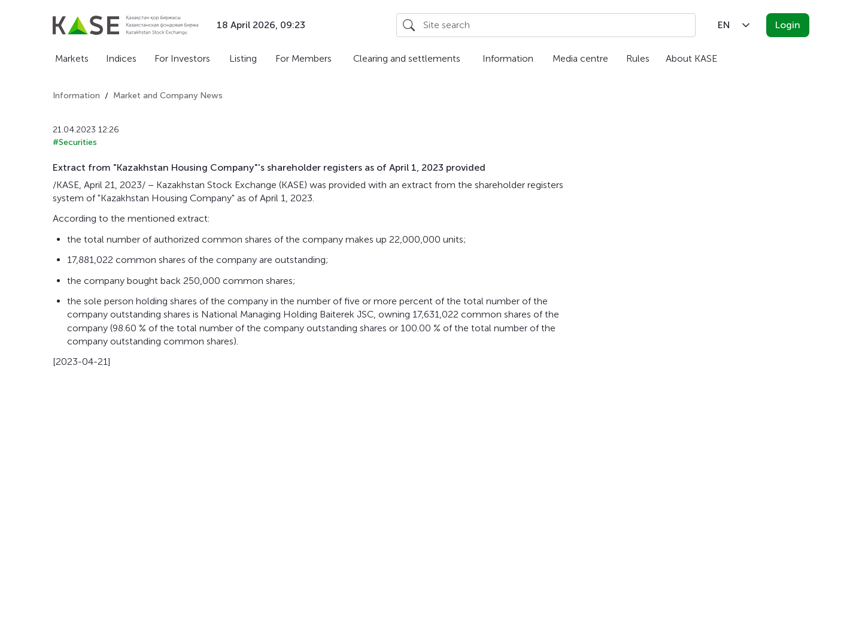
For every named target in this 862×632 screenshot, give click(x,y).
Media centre (580, 58)
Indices (121, 58)
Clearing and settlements (406, 58)
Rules (637, 58)
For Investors (182, 58)
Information (507, 58)
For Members (303, 58)
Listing (243, 58)
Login (787, 25)
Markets (72, 58)
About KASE (691, 58)
